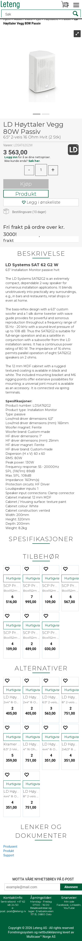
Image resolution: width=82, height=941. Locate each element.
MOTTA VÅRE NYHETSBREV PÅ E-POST (43, 879)
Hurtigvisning (16, 578)
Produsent (10, 846)
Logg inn (10, 157)
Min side (69, 901)
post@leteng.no (17, 911)
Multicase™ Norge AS (41, 936)
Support (8, 855)
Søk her (34, 161)
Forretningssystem (20, 932)
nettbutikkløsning (50, 932)
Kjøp (26, 184)
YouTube (69, 908)
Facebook (63, 904)
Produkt (26, 194)
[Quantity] (41, 170)
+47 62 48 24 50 (16, 903)
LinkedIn (75, 904)
